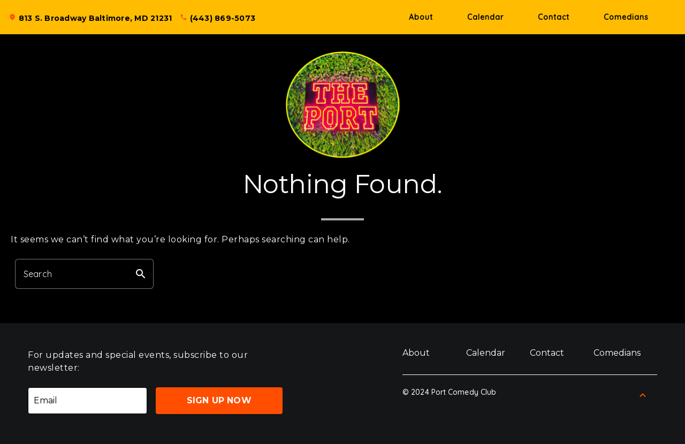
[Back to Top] (643, 395)
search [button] (140, 273)
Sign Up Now (219, 400)
